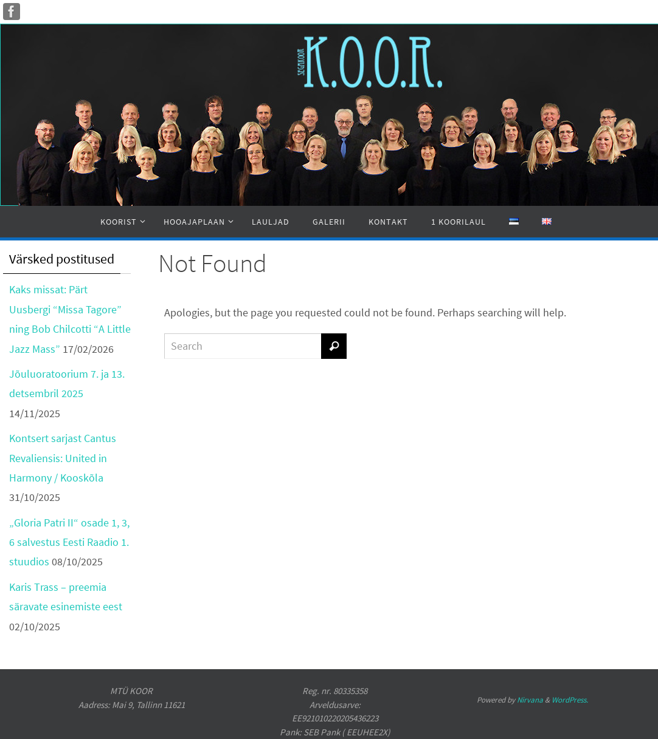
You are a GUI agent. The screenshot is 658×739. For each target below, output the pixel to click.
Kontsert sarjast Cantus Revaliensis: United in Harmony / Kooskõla (62, 458)
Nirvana (530, 700)
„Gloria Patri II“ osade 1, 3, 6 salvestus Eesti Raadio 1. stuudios (69, 542)
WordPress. (570, 700)
